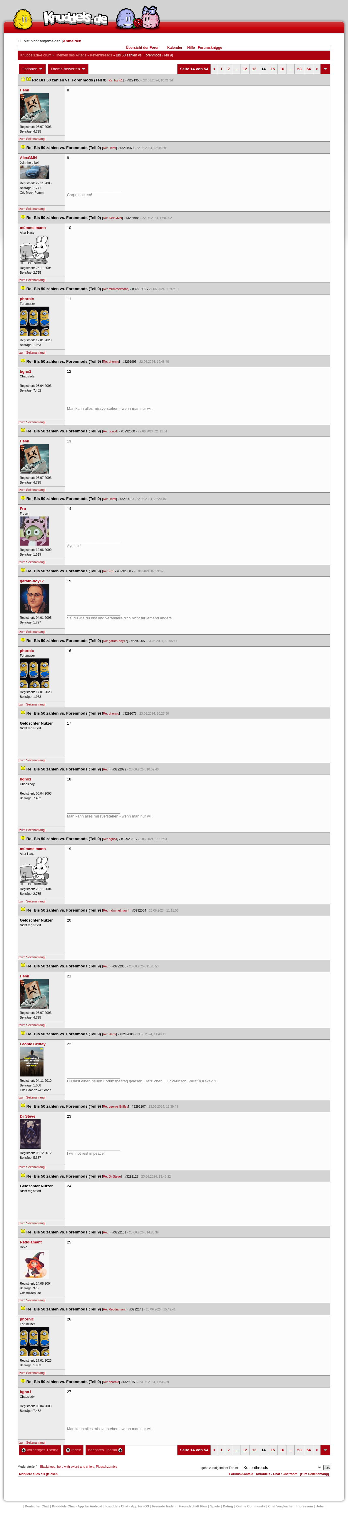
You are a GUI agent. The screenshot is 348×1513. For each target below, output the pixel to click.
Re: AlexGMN (112, 218)
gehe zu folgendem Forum (219, 1467)
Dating (228, 1506)
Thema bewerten (68, 69)
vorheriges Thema (39, 1450)
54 (309, 69)
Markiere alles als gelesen (38, 1474)
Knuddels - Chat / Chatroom (276, 1474)
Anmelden (72, 41)
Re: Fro (108, 571)
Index (73, 1450)
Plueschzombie (106, 1466)
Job (320, 1506)
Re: (106, 769)
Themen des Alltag (70, 55)
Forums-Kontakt (241, 1474)
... (236, 69)
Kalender (174, 48)
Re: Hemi (109, 148)
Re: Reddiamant (114, 1309)
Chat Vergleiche (280, 1506)
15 (273, 69)
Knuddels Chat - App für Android (77, 1506)
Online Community (250, 1506)
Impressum (304, 1506)
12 (245, 69)
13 (254, 69)
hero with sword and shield (75, 1466)
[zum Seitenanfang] (32, 139)
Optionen (32, 69)
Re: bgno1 (115, 80)
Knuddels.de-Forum (35, 55)
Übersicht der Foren (142, 48)
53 (299, 69)
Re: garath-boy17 (115, 641)
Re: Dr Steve (112, 1176)
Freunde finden (163, 1506)
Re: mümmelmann (115, 289)
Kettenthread (101, 55)
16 (282, 69)
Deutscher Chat (37, 1506)
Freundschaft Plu (193, 1506)
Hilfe (191, 48)
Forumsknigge (210, 48)
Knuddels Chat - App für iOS (127, 1506)
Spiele (215, 1506)
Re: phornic (111, 361)
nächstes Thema (105, 1450)
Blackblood (47, 1466)
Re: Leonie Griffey (115, 1106)
